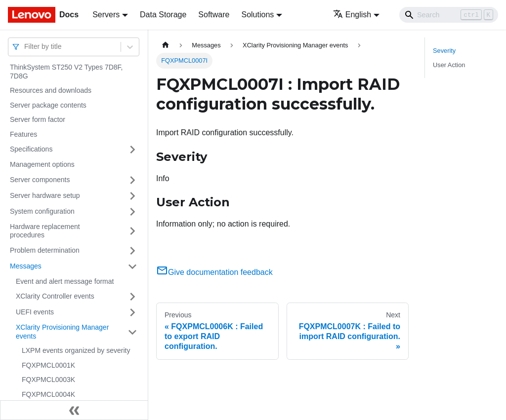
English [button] (352, 14)
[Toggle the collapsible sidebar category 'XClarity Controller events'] (132, 297)
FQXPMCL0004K (48, 394)
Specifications (31, 149)
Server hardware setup (45, 195)
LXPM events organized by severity (76, 350)
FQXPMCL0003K (48, 379)
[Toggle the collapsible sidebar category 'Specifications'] (132, 149)
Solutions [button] (257, 14)
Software (213, 14)
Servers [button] (106, 14)
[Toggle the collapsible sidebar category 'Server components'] (132, 180)
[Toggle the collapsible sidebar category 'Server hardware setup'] (132, 196)
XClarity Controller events (55, 296)
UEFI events (35, 312)
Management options (42, 164)
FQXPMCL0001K (48, 365)
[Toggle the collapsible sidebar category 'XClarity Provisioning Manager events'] (132, 332)
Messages (26, 266)
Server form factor (37, 119)
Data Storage (163, 14)
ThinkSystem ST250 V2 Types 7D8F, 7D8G (66, 71)
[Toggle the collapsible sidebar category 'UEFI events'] (132, 312)
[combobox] (25, 46)
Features (23, 134)
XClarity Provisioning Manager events (62, 331)
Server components (40, 180)
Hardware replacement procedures (45, 231)
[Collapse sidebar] (74, 410)
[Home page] (165, 45)
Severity (444, 50)
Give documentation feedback (214, 272)
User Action (449, 65)
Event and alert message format (65, 281)
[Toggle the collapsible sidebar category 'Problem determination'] (132, 251)
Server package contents (48, 105)
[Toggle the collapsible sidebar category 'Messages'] (132, 266)
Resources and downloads (50, 90)
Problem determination (45, 250)
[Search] (448, 15)
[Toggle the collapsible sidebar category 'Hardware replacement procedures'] (132, 231)
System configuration (42, 211)
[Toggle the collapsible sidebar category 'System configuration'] (132, 212)
